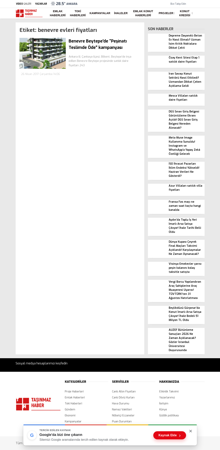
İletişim (163, 403)
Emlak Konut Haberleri (143, 13)
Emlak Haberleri (58, 13)
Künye (163, 409)
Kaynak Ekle (169, 435)
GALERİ (23, 3)
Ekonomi (70, 415)
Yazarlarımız (167, 397)
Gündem (70, 409)
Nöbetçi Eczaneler (123, 415)
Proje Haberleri (74, 391)
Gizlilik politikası (169, 415)
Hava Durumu (120, 403)
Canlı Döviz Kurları (123, 397)
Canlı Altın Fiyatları (124, 391)
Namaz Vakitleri (122, 409)
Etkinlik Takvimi (169, 391)
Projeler (166, 13)
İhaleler (121, 13)
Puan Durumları (122, 421)
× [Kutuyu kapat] (190, 431)
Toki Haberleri (78, 13)
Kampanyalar (99, 13)
